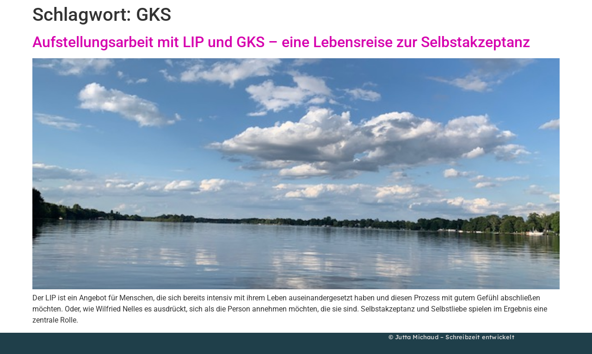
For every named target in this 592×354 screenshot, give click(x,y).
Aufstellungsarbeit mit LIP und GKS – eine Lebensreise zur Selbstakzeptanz (281, 42)
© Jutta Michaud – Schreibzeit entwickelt (451, 337)
